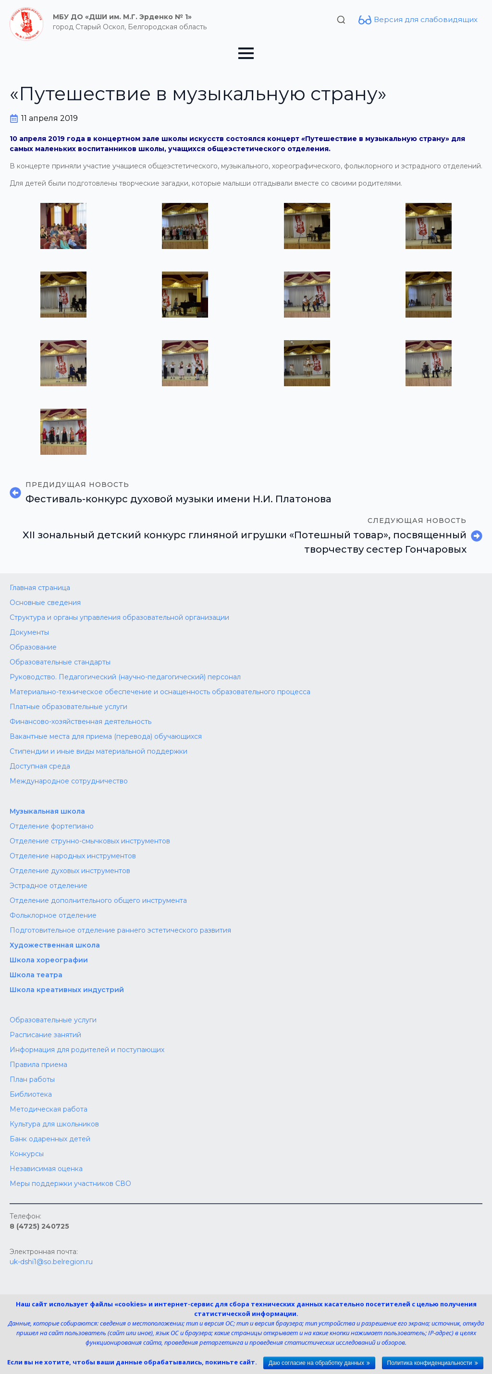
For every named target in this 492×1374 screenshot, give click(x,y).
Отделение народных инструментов (73, 856)
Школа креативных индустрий (67, 989)
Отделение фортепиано (52, 826)
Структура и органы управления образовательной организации (119, 617)
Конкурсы (27, 1153)
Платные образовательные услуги (68, 706)
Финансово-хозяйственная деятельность (80, 721)
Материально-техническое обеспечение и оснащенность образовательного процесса (160, 691)
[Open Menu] (246, 53)
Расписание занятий (45, 1034)
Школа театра (36, 975)
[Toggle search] (341, 19)
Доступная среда (40, 766)
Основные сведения (45, 602)
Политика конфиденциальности (429, 1363)
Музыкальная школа (47, 811)
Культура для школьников (54, 1124)
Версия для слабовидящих (426, 19)
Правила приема (38, 1064)
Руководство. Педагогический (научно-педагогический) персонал (125, 677)
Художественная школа (55, 945)
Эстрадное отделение (48, 885)
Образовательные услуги (53, 1020)
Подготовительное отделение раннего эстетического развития (120, 930)
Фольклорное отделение (53, 915)
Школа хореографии (49, 960)
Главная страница (40, 587)
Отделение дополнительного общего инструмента (98, 900)
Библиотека (31, 1094)
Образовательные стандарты (60, 662)
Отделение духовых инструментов (70, 870)
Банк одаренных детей (50, 1139)
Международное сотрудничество (69, 781)
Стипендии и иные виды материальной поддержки (98, 751)
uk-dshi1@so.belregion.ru (51, 1261)
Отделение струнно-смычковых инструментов (90, 841)
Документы (29, 632)
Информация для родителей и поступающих (87, 1049)
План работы (32, 1079)
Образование (33, 647)
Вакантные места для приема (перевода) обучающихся (106, 736)
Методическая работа (48, 1109)
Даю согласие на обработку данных (316, 1363)
